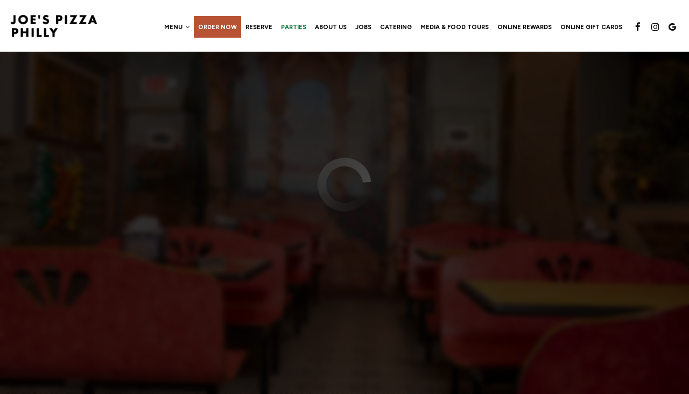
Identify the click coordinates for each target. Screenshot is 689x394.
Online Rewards (524, 27)
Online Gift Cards (591, 27)
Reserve (258, 27)
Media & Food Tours (454, 27)
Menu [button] (176, 27)
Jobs (363, 27)
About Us (331, 27)
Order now (217, 27)
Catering (396, 27)
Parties (293, 27)
